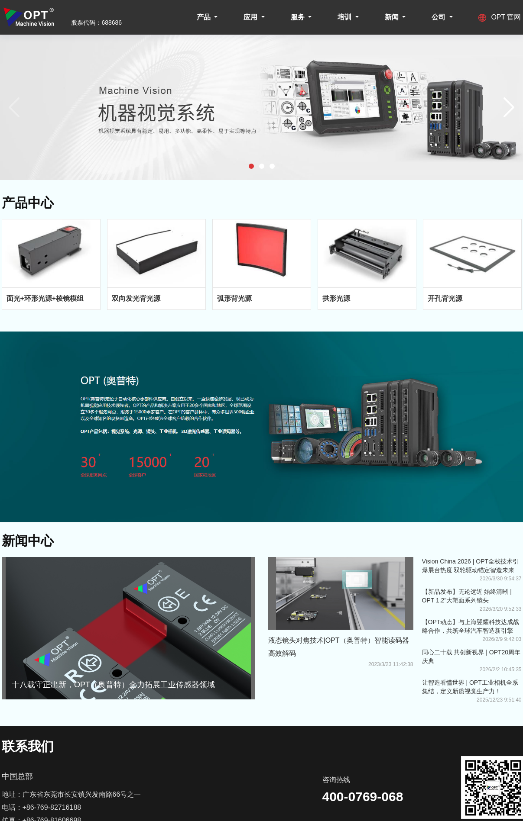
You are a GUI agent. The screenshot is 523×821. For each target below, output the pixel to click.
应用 (251, 17)
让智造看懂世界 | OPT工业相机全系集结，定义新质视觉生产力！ (470, 687)
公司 (439, 17)
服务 (298, 17)
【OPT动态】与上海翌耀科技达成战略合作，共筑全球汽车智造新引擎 (471, 626)
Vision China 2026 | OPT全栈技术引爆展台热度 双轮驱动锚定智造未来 (470, 565)
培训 (345, 17)
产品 (204, 17)
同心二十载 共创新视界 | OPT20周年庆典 (471, 656)
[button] (251, 166)
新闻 (392, 17)
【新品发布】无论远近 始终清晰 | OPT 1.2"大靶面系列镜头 (467, 596)
